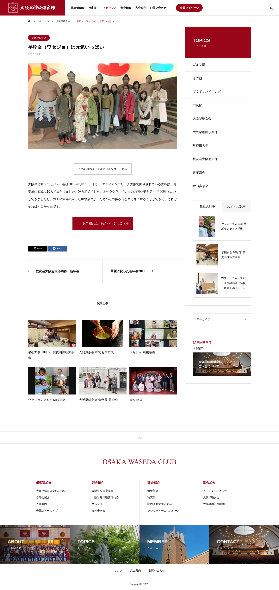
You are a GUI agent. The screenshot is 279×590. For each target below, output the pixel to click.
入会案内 (140, 7)
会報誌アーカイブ (47, 510)
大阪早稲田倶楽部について (52, 490)
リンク (118, 570)
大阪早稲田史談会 (102, 490)
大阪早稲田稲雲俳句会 (105, 497)
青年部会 (199, 173)
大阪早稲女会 (39, 37)
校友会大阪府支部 (205, 159)
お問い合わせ (158, 7)
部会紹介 (126, 7)
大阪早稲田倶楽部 (205, 132)
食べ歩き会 (200, 186)
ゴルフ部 (199, 64)
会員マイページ (189, 7)
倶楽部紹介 (77, 7)
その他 (197, 78)
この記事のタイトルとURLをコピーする (102, 169)
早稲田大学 (200, 146)
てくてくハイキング (207, 91)
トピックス (110, 7)
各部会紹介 (43, 497)
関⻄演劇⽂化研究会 (159, 504)
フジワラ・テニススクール (163, 510)
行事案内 (93, 7)
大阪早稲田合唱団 (214, 504)
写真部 (197, 105)
